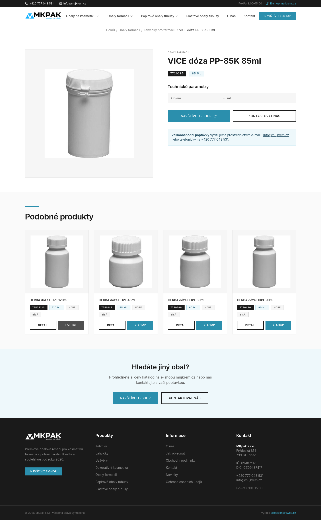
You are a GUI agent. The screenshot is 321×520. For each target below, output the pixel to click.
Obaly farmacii (120, 16)
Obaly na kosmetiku (82, 16)
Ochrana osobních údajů (184, 482)
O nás (231, 16)
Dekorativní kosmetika (111, 467)
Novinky (172, 475)
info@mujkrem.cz (72, 3)
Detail (43, 325)
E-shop (140, 324)
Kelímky (101, 446)
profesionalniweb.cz (283, 512)
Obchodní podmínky (180, 460)
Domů (110, 30)
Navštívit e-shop (277, 16)
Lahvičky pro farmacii (159, 30)
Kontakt (249, 16)
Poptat (71, 324)
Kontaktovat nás (264, 116)
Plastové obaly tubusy (202, 16)
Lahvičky (102, 453)
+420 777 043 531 (39, 3)
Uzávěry (101, 460)
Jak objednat (175, 453)
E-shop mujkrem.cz (281, 3)
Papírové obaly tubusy (159, 16)
